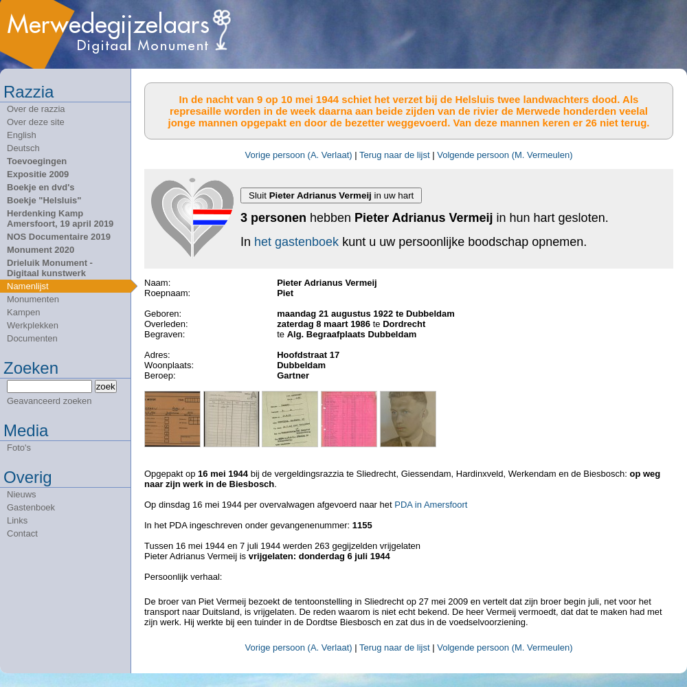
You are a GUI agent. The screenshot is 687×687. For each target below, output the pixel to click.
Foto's (19, 447)
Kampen (23, 312)
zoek (105, 386)
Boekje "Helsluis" (44, 200)
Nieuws (21, 494)
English (21, 135)
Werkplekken (32, 325)
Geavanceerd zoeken (49, 401)
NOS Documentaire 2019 (59, 237)
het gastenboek (296, 242)
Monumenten (33, 299)
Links (17, 520)
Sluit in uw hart (331, 195)
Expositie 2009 (38, 174)
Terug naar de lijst (394, 155)
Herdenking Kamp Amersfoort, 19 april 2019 (60, 218)
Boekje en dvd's (40, 187)
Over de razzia (36, 109)
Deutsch (23, 148)
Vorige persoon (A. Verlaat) (298, 155)
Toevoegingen (37, 161)
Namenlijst (28, 286)
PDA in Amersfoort (430, 504)
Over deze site (36, 122)
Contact (22, 533)
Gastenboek (31, 507)
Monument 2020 (40, 250)
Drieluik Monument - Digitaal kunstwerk (50, 268)
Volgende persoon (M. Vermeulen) (504, 155)
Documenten (32, 338)
